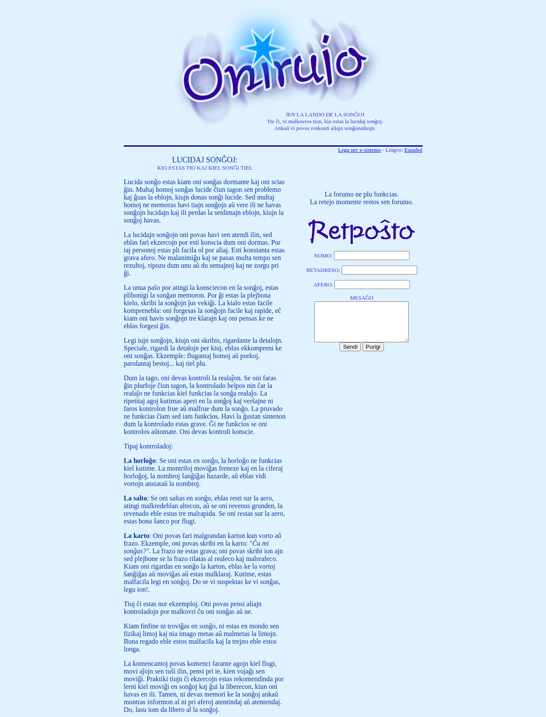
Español (413, 150)
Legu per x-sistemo (359, 150)
